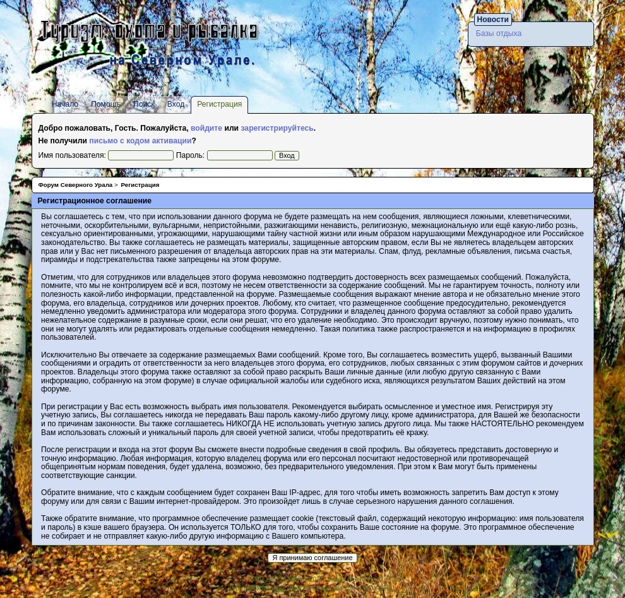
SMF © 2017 (305, 579)
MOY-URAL (380, 588)
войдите (206, 128)
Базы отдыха (498, 33)
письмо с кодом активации (140, 140)
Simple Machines (351, 579)
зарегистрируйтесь (277, 128)
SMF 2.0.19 (266, 579)
